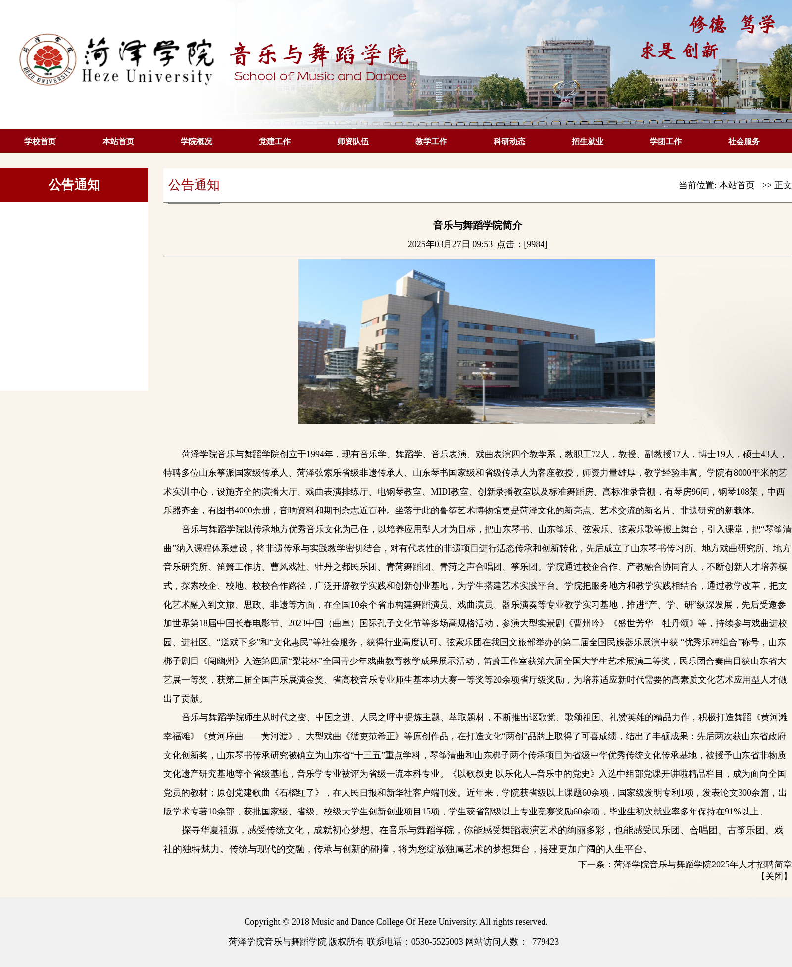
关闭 (774, 876)
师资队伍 (353, 141)
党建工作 (275, 141)
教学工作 (431, 141)
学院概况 (196, 141)
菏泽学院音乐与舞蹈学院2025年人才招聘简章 (703, 864)
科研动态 (509, 141)
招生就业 (587, 141)
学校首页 (40, 141)
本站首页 (118, 141)
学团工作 (666, 141)
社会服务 (744, 141)
